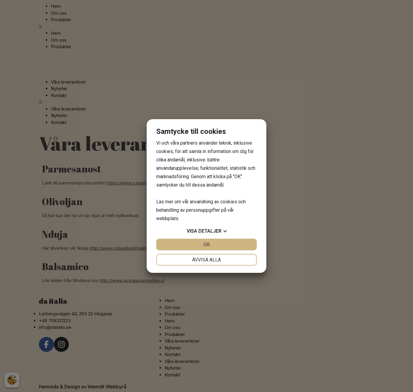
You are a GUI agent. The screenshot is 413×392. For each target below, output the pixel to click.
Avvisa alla (206, 260)
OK (207, 244)
